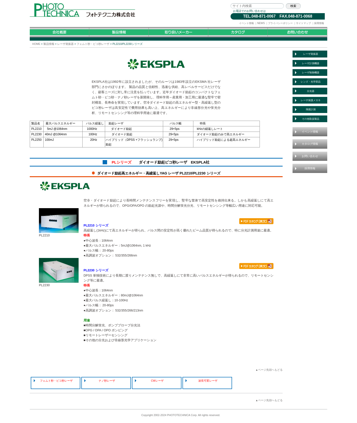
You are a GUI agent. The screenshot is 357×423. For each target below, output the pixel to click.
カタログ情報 (310, 143)
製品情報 (48, 43)
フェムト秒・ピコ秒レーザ (93, 43)
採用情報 (319, 23)
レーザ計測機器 (310, 63)
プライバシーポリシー (280, 23)
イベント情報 (246, 23)
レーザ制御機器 (310, 72)
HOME (36, 43)
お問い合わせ (310, 156)
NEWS (261, 23)
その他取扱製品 (310, 118)
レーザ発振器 (65, 43)
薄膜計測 (311, 109)
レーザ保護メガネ (311, 100)
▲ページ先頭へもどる (269, 369)
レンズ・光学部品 (311, 81)
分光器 (310, 91)
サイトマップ (303, 23)
